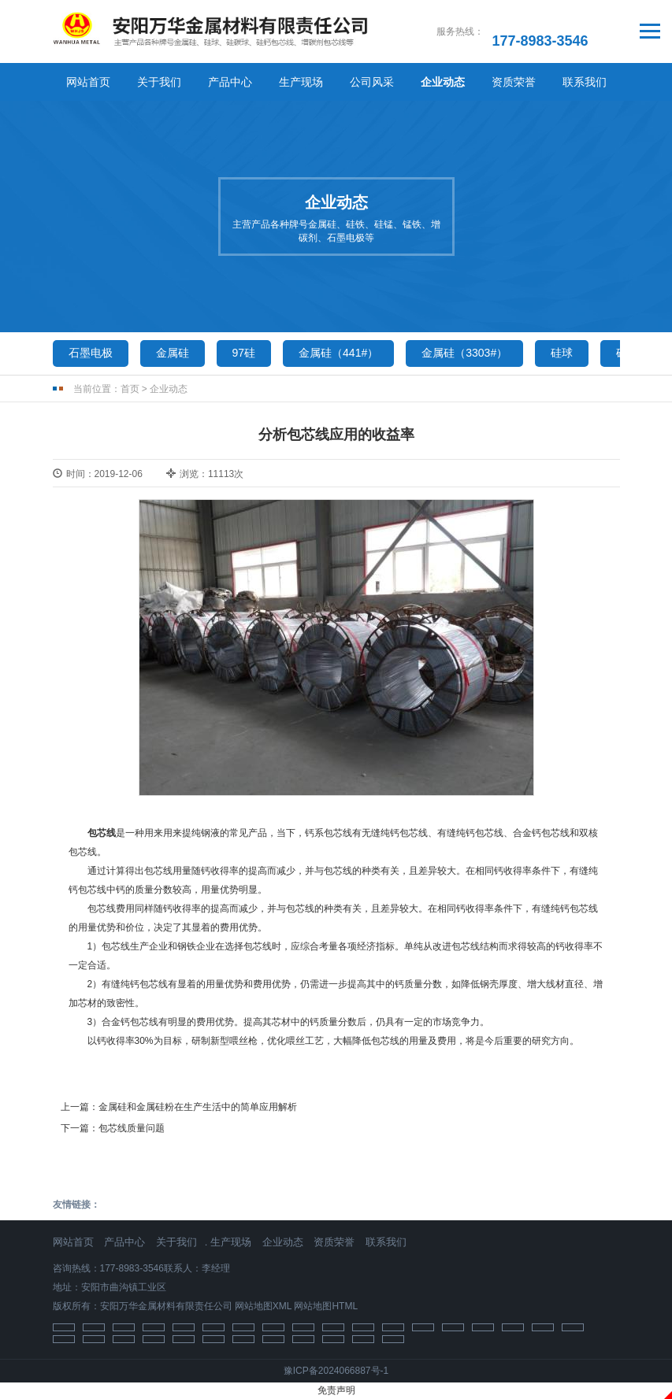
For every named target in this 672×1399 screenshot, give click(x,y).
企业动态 (443, 82)
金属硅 (172, 352)
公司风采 (372, 82)
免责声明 (336, 1390)
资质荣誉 (514, 82)
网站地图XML (263, 1306)
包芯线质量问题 (131, 1128)
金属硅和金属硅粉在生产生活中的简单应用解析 (197, 1106)
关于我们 (159, 82)
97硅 (244, 352)
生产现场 (301, 82)
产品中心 (230, 82)
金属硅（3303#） (464, 352)
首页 (130, 388)
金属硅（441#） (338, 352)
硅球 (562, 352)
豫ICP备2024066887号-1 (336, 1370)
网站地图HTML (326, 1306)
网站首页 (88, 82)
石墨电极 (91, 352)
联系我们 (584, 82)
